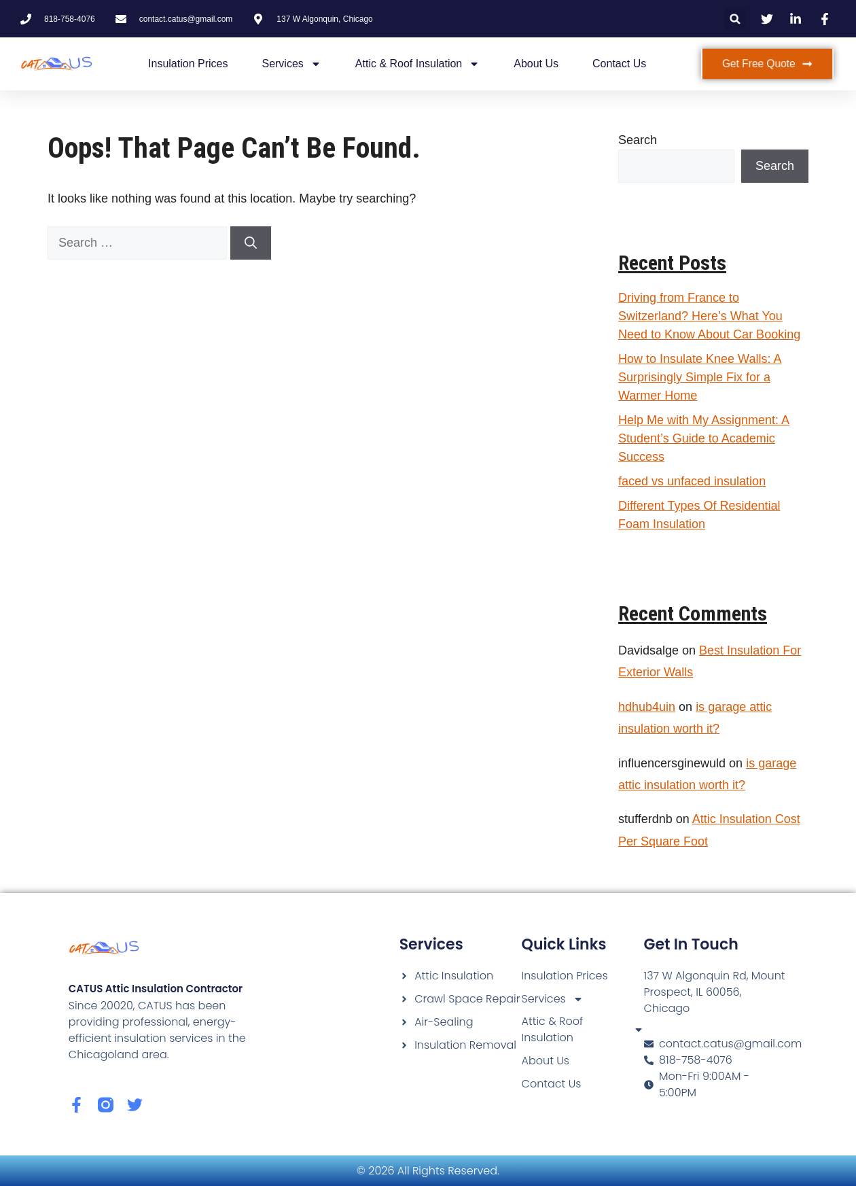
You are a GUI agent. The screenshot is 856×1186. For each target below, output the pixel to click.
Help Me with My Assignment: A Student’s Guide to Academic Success (703, 438)
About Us (536, 63)
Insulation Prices (188, 63)
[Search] (250, 243)
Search (637, 140)
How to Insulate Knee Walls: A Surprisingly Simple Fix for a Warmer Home (699, 377)
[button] (735, 18)
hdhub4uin (646, 707)
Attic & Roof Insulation (417, 64)
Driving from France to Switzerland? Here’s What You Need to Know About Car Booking (709, 316)
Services (291, 64)
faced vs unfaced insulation (692, 481)
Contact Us (619, 63)
